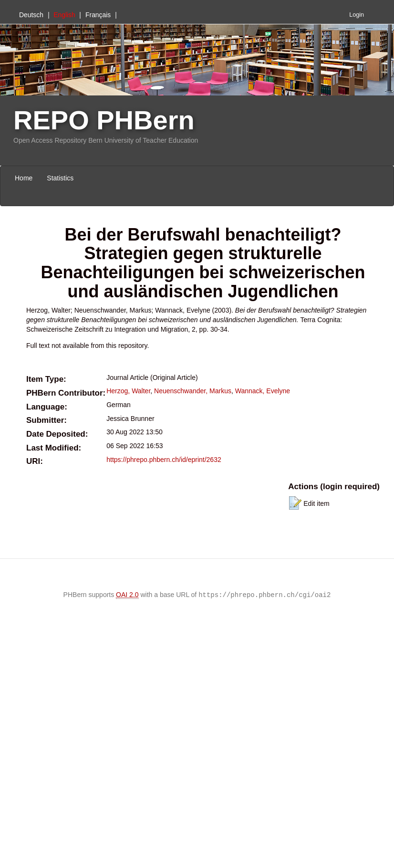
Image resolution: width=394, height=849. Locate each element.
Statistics (60, 178)
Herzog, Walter (128, 391)
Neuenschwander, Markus (192, 391)
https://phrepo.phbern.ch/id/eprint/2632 (163, 459)
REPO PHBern (104, 120)
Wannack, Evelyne (262, 391)
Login (356, 14)
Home (23, 178)
